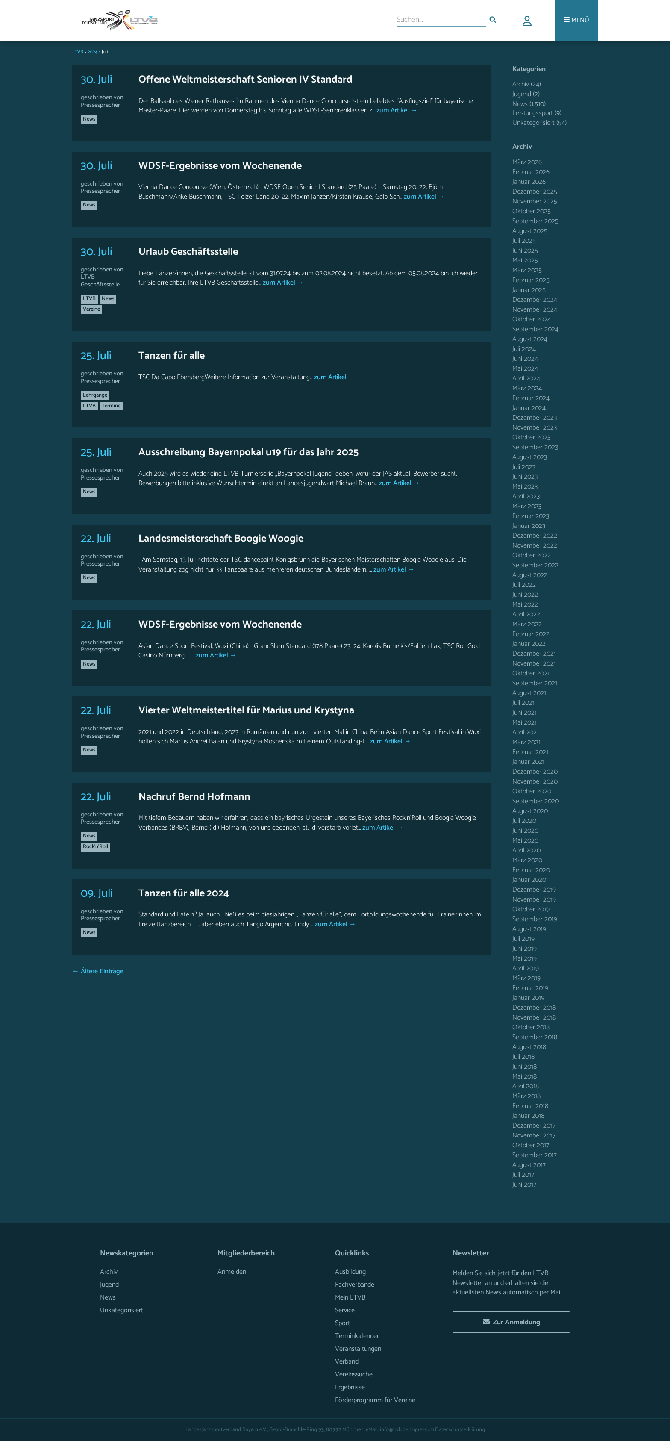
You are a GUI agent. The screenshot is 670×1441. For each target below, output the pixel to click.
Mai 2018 (524, 1076)
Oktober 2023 (531, 437)
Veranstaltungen (358, 1349)
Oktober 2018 (531, 1027)
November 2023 (534, 427)
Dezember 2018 (534, 1008)
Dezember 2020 (535, 772)
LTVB (89, 298)
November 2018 (534, 1017)
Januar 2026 (529, 182)
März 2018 (526, 1096)
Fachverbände (354, 1285)
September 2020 (535, 801)
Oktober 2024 (531, 319)
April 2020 (526, 850)
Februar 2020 (531, 870)
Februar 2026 (531, 172)
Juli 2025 (524, 241)
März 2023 (526, 506)
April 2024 (526, 378)
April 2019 (525, 968)
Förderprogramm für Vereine (375, 1400)
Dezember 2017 (533, 1126)
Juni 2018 (524, 1067)
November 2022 (534, 545)
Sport (342, 1323)
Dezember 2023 (534, 418)
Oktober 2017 (530, 1145)
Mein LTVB (350, 1297)
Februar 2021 (530, 752)
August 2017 (529, 1165)
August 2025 (529, 231)
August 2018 (529, 1047)
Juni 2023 (525, 477)
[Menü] (576, 20)
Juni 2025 (525, 250)
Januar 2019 (528, 998)
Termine (111, 405)
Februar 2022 (531, 634)
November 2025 (534, 201)
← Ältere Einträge (97, 971)
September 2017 (534, 1155)
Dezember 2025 (534, 191)
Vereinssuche (354, 1374)
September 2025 (535, 221)
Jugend (521, 94)
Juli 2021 (523, 703)
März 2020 (527, 860)
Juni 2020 (525, 831)
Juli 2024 (524, 349)
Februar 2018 (530, 1106)
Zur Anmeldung (511, 1322)
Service (345, 1310)
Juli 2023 (523, 467)
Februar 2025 (531, 280)
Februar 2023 (530, 516)
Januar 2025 (529, 290)
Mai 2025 (525, 260)
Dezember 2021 (534, 654)
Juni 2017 (524, 1185)
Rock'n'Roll (95, 846)
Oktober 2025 (531, 211)
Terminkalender (357, 1336)
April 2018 (525, 1086)
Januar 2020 (529, 880)
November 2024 (534, 309)
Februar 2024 (531, 398)
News (89, 119)
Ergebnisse (350, 1387)
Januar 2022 (529, 644)
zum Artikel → (396, 110)
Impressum (421, 1429)
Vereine (91, 309)
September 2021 (534, 683)
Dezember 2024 (534, 300)
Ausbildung (350, 1272)
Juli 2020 (524, 821)
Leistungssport (532, 113)
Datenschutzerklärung (460, 1429)
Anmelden (231, 1272)
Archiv (520, 84)
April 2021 (525, 732)
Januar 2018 (528, 1116)
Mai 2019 (524, 958)
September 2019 (534, 919)
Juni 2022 (525, 595)
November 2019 (534, 899)
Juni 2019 (524, 949)
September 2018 (534, 1037)
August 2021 (529, 693)
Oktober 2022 (531, 555)
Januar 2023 (528, 526)
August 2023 (529, 457)
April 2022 (526, 614)
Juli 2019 (523, 939)
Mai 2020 (525, 840)
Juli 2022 (524, 585)
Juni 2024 (525, 359)
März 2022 (527, 624)
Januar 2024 (529, 408)
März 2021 (526, 742)
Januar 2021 (528, 762)
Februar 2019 (530, 988)
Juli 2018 (523, 1057)
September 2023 (535, 447)
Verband (347, 1361)
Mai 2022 (525, 604)
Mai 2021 (524, 722)
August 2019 (529, 929)
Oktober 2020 (531, 791)
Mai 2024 (525, 368)
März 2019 (526, 978)
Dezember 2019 (534, 890)
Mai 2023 (525, 486)
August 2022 (529, 575)
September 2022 (535, 565)
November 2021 (534, 663)
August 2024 (529, 339)
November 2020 (535, 781)
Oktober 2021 (531, 673)
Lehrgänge (95, 395)
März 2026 (527, 162)
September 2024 (535, 329)
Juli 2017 (523, 1175)
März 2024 (527, 388)
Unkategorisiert (533, 123)
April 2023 (526, 496)
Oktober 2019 (531, 909)
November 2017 (533, 1135)
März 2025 (527, 270)
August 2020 (530, 811)
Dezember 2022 (534, 536)
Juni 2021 (524, 713)
